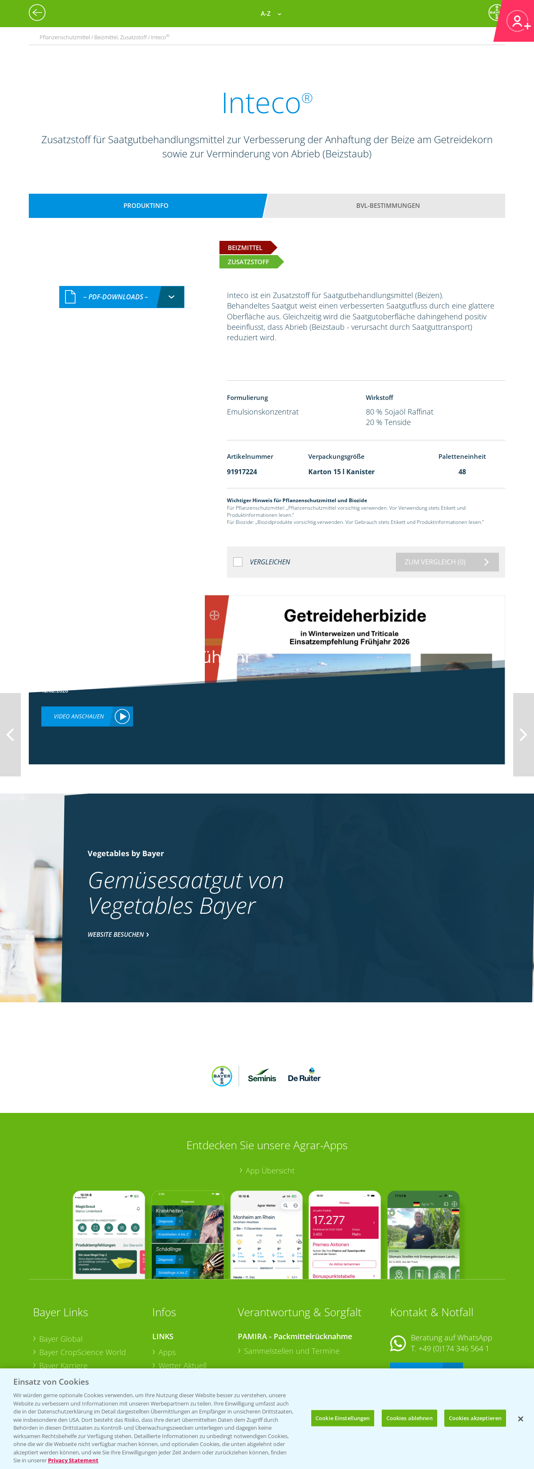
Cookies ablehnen (409, 1417)
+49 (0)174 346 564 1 (453, 1294)
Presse (50, 1350)
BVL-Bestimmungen (388, 205)
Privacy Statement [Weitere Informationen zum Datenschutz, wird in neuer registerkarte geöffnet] (73, 1460)
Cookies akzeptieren (475, 1417)
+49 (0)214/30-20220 (453, 1353)
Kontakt (415, 1316)
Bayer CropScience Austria (84, 1324)
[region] (267, 1418)
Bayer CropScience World (82, 1297)
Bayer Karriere (63, 1310)
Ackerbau (175, 1350)
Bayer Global (61, 1284)
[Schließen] (520, 1419)
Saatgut (171, 1363)
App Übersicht (270, 1116)
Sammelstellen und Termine (292, 1296)
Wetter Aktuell (183, 1310)
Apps (167, 1297)
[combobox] (121, 297)
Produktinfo (146, 205)
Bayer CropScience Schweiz (86, 1337)
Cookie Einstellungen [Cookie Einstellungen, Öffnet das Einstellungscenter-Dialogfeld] (342, 1417)
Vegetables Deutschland (80, 1363)
